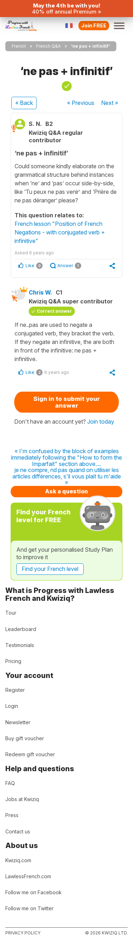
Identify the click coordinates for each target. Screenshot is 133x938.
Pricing (13, 661)
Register (15, 690)
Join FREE (93, 25)
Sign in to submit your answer (66, 402)
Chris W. (40, 292)
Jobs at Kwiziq (22, 799)
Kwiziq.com (18, 860)
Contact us (17, 831)
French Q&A (48, 46)
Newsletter (18, 722)
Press (11, 815)
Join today (100, 421)
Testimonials (19, 645)
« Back (24, 102)
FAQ (10, 783)
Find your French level (50, 568)
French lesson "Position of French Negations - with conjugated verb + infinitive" (60, 232)
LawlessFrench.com (28, 876)
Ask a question (66, 491)
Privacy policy (22, 933)
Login (11, 706)
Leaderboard (20, 629)
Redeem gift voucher (30, 754)
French (19, 46)
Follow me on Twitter (29, 908)
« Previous (80, 102)
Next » (109, 102)
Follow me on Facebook (33, 892)
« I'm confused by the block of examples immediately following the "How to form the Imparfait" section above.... (66, 457)
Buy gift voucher (24, 738)
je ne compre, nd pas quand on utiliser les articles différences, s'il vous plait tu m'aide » (66, 476)
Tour (10, 613)
